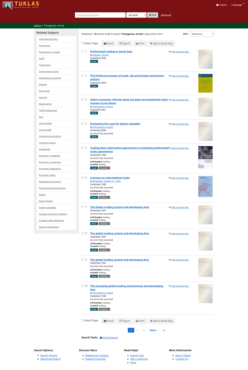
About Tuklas (183, 355)
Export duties (46, 201)
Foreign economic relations (53, 213)
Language (238, 4)
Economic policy (47, 175)
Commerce (44, 45)
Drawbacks (44, 149)
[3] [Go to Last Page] (164, 330)
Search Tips (137, 355)
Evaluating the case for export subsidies (115, 123)
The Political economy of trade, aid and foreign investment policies (127, 77)
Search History (49, 355)
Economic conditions (49, 155)
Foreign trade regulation (51, 220)
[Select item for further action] (82, 51)
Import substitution (49, 226)
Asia (41, 116)
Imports (43, 97)
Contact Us (181, 359)
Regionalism (45, 103)
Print (140, 43)
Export (124, 43)
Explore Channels (95, 359)
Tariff (41, 58)
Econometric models (49, 52)
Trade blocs (45, 65)
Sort (185, 33)
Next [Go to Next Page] (153, 330)
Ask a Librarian (139, 359)
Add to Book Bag (161, 43)
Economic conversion (50, 162)
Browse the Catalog (96, 355)
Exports (43, 84)
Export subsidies (47, 207)
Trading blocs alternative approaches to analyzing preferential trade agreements (129, 149)
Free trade (44, 90)
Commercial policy (48, 39)
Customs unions (47, 142)
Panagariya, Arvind (103, 106)
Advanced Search (50, 359)
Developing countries (50, 77)
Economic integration (50, 168)
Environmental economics (52, 188)
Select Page (91, 43)
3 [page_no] (143, 330)
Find (152, 15)
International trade (49, 71)
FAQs (133, 362)
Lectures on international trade (110, 177)
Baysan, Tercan (101, 54)
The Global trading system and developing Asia (119, 207)
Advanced (166, 14)
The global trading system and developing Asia (119, 233)
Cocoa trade (45, 129)
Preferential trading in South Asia (111, 51)
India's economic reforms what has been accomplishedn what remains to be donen (129, 101)
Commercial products (50, 136)
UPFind (10, 4)
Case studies (45, 123)
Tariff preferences (48, 110)
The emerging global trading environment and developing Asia (126, 287)
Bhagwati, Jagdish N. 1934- (107, 181)
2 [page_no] (137, 330)
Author (37, 25)
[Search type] (136, 15)
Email (108, 43)
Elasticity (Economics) (50, 181)
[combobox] (100, 15)
